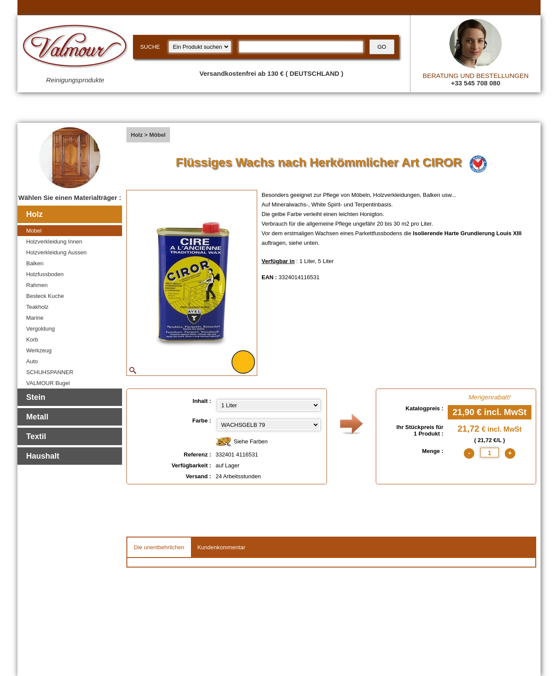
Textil (36, 436)
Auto (32, 361)
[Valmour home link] (75, 48)
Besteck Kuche (45, 296)
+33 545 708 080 (475, 83)
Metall (37, 416)
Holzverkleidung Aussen (56, 252)
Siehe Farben (241, 442)
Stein (35, 397)
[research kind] (200, 46)
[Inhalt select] (269, 405)
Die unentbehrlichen (159, 547)
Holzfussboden (45, 274)
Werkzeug (38, 350)
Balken (35, 263)
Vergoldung (40, 328)
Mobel (33, 230)
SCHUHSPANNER (49, 372)
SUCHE (150, 47)
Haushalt (42, 456)
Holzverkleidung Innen (54, 241)
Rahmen (37, 285)
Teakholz (37, 307)
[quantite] (489, 452)
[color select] (269, 424)
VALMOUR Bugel (48, 383)
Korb (32, 339)
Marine (35, 317)
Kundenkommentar (221, 547)
